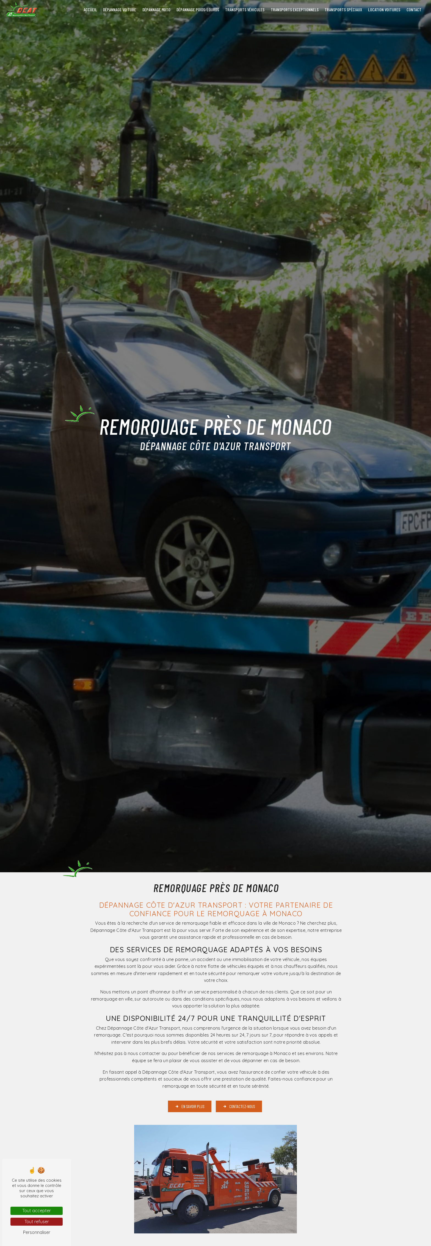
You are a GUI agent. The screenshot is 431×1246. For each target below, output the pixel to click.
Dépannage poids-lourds (197, 9)
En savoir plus (190, 1106)
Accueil (90, 9)
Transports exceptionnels (295, 9)
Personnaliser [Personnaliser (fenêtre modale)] (36, 1232)
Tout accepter (36, 1210)
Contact (414, 9)
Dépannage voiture (119, 9)
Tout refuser (36, 1221)
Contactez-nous (239, 1106)
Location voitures (384, 9)
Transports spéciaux (343, 9)
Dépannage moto (156, 9)
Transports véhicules (244, 9)
